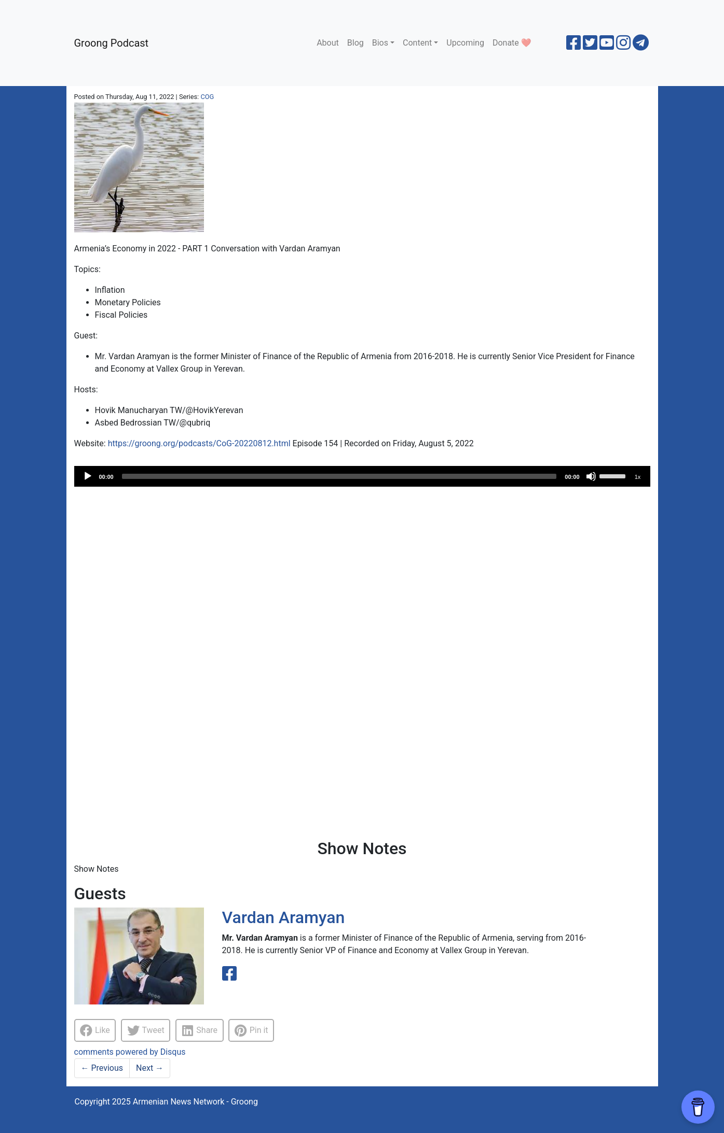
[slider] (339, 476)
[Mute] (591, 476)
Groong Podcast (111, 43)
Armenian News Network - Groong (195, 1102)
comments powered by (130, 1052)
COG (207, 97)
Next (149, 1068)
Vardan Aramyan (283, 917)
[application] (362, 476)
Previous (102, 1068)
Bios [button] (380, 43)
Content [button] (417, 43)
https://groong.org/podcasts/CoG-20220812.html (199, 443)
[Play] (88, 476)
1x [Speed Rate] (638, 477)
